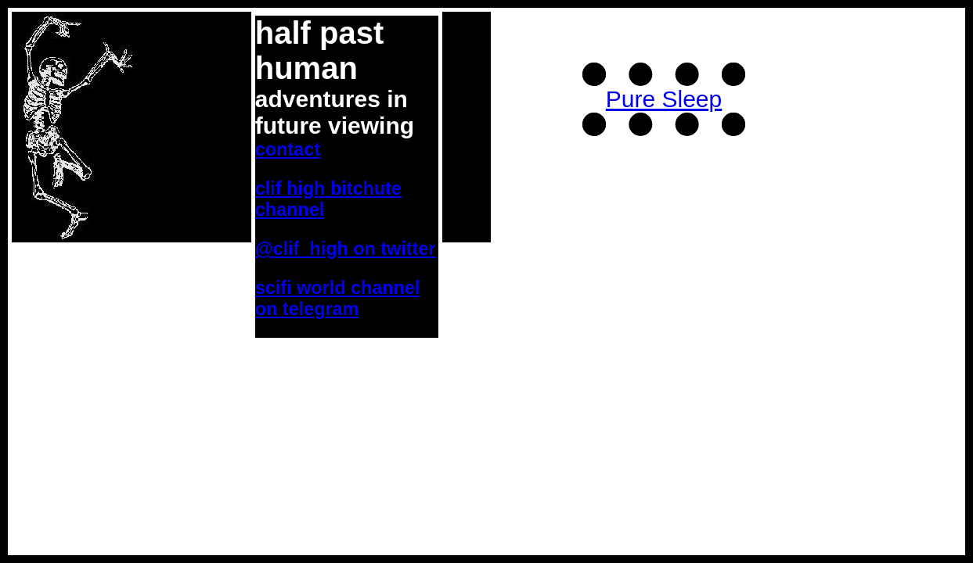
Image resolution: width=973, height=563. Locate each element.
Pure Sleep (664, 99)
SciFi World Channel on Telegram (337, 298)
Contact (287, 149)
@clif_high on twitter (345, 248)
